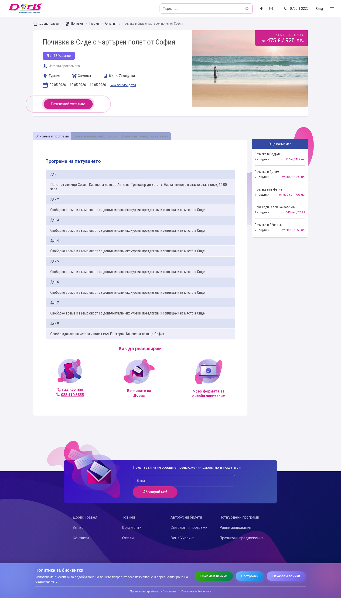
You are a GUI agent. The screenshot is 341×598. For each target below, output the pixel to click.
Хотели (128, 526)
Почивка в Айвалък (268, 225)
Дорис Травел (46, 23)
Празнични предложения (241, 526)
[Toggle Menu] (332, 8)
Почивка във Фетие (268, 189)
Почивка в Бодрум (267, 154)
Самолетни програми (188, 516)
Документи (131, 516)
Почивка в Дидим (267, 172)
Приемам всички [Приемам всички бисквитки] (213, 576)
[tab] (52, 136)
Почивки (74, 23)
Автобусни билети (186, 506)
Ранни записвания (235, 516)
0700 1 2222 (296, 8)
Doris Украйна (182, 526)
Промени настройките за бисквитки (153, 591)
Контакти (81, 526)
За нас (78, 516)
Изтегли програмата (61, 66)
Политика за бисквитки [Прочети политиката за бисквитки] (196, 591)
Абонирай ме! (238, 480)
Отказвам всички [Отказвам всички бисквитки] (286, 576)
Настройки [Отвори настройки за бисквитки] (250, 576)
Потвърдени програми (239, 506)
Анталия (111, 23)
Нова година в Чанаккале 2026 (276, 207)
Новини (128, 506)
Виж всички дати (123, 85)
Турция (94, 23)
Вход (319, 9)
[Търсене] (247, 8)
